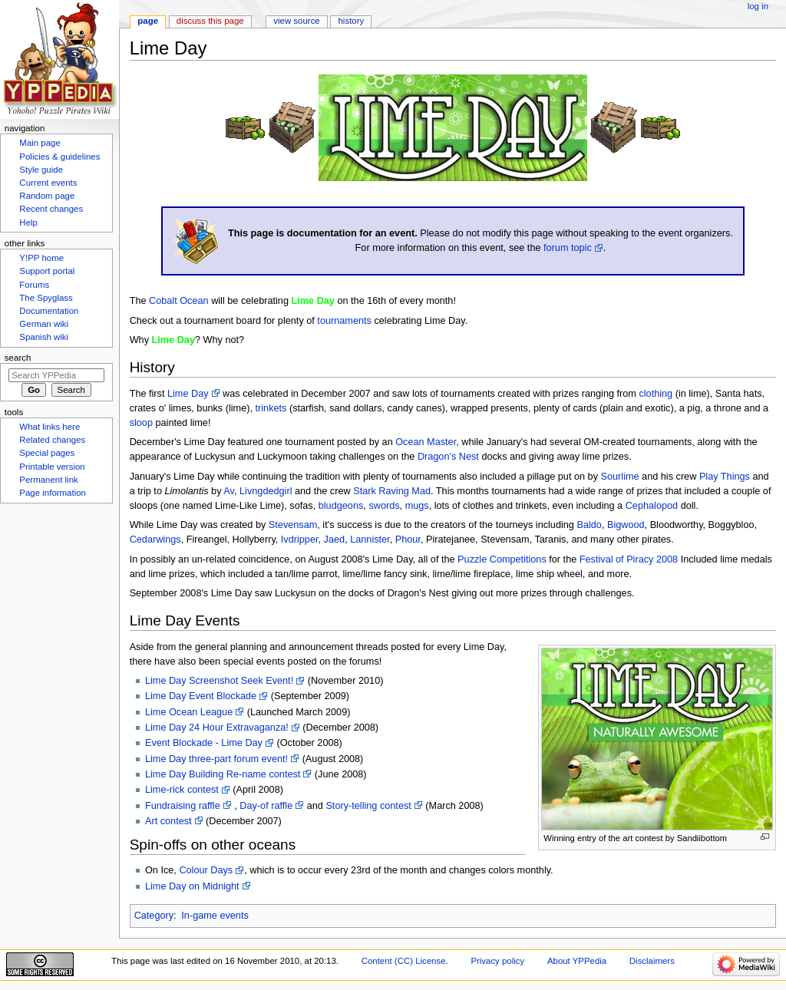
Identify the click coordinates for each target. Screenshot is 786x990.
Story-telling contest (368, 805)
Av (228, 491)
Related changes (52, 439)
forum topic (567, 248)
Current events (48, 182)
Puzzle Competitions (502, 559)
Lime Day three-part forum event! (216, 759)
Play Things (724, 476)
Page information (52, 492)
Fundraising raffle (182, 805)
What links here (49, 426)
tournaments (344, 320)
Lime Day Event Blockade (200, 696)
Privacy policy (497, 960)
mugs (417, 505)
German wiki (43, 323)
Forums (34, 284)
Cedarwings (155, 539)
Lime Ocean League (189, 712)
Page (147, 20)
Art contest (168, 821)
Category (153, 915)
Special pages (46, 452)
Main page (40, 142)
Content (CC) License (404, 960)
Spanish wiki (43, 337)
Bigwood (626, 525)
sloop (141, 422)
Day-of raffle (265, 805)
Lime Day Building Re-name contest (222, 774)
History (352, 20)
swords (383, 505)
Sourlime (620, 476)
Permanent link (48, 479)
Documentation (48, 310)
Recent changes (51, 208)
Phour (408, 539)
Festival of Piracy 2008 (629, 559)
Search (18, 357)
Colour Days (206, 870)
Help (28, 222)
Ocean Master (425, 442)
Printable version (51, 466)
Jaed (334, 539)
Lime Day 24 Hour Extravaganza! (217, 727)
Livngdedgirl (265, 491)
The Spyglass (45, 297)
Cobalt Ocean (179, 300)
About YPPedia (576, 960)
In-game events (214, 915)
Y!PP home (41, 257)
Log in (758, 6)
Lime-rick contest (182, 789)
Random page (46, 195)
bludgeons (341, 505)
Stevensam (293, 525)
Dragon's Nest (448, 456)
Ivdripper (300, 539)
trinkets (271, 408)
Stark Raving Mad (392, 491)
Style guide (41, 169)
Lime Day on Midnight (192, 886)
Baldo (588, 525)
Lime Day (188, 393)
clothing (655, 393)
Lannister (370, 539)
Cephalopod (652, 505)
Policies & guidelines (59, 156)
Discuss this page (210, 20)
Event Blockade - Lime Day (204, 743)
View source (296, 20)
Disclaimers (652, 960)
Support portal (46, 271)
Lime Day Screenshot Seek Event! (219, 680)
